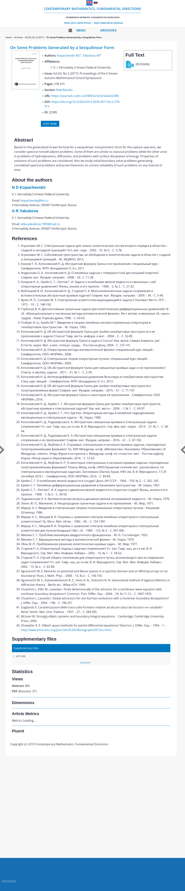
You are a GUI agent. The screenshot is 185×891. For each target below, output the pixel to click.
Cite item (50, 123)
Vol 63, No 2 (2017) (34, 37)
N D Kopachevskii (29, 187)
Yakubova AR (91, 55)
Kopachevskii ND (68, 55)
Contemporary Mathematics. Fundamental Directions (92, 13)
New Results (64, 90)
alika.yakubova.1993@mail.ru (40, 224)
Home (9, 37)
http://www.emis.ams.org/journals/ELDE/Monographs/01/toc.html (66, 630)
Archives (108, 30)
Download (85, 662)
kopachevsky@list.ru (34, 200)
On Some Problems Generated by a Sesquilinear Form (74, 37)
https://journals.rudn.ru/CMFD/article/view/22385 (85, 96)
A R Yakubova (25, 211)
